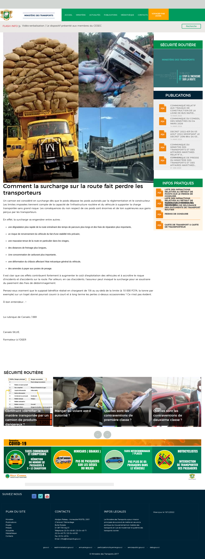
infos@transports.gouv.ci (70, 539)
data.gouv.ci (155, 547)
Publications (110, 15)
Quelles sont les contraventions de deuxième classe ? (167, 415)
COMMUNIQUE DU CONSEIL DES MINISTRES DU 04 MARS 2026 (185, 121)
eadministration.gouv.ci (64, 547)
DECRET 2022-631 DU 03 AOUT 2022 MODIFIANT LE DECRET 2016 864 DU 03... (185, 134)
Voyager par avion (158, 15)
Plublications (11, 522)
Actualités (94, 15)
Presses (9, 528)
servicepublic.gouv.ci (136, 547)
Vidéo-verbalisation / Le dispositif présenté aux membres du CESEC (62, 26)
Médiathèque (127, 15)
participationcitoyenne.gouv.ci (110, 547)
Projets (8, 525)
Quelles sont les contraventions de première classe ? (118, 415)
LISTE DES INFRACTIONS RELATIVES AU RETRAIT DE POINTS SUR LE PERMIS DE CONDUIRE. (179, 193)
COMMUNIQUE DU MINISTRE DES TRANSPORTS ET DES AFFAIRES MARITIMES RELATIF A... (182, 149)
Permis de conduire (176, 214)
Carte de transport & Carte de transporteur (182, 226)
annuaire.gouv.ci (85, 547)
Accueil (68, 15)
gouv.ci (46, 547)
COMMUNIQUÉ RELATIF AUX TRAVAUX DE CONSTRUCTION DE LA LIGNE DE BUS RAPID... (183, 109)
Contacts (143, 15)
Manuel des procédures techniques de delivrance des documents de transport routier (182, 206)
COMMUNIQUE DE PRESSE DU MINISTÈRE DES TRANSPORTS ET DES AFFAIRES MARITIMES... (184, 161)
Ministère (81, 15)
